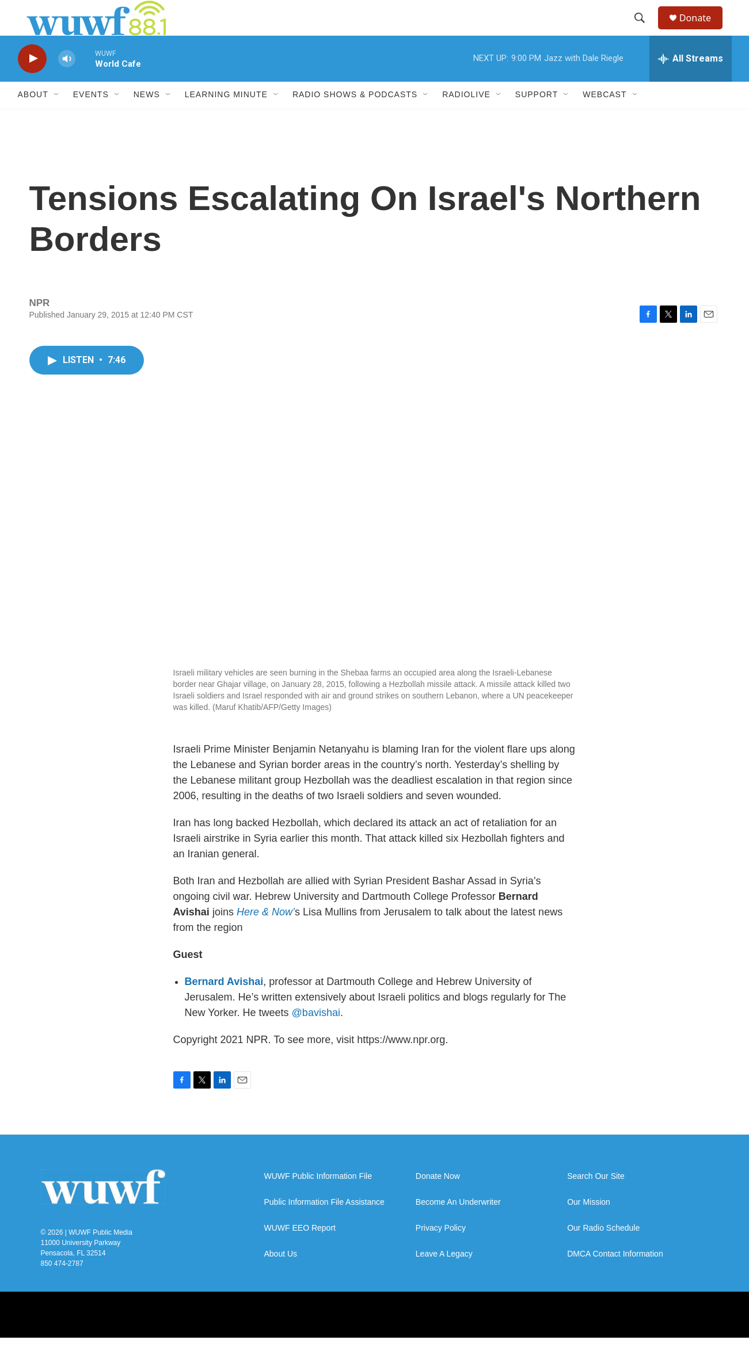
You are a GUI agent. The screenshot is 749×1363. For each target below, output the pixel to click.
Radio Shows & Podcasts (354, 119)
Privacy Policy (441, 1253)
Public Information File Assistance (324, 1227)
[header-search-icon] (645, 30)
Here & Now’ (266, 937)
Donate (702, 30)
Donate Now (438, 1201)
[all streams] (690, 83)
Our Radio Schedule (603, 1253)
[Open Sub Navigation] (57, 119)
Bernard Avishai (224, 1007)
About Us (281, 1279)
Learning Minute (226, 119)
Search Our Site (596, 1201)
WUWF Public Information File (318, 1201)
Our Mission (588, 1227)
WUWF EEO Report (300, 1253)
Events (91, 119)
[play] (32, 83)
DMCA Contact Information (615, 1279)
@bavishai (316, 1038)
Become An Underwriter (458, 1227)
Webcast (604, 119)
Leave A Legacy (444, 1279)
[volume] (67, 84)
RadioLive (466, 119)
